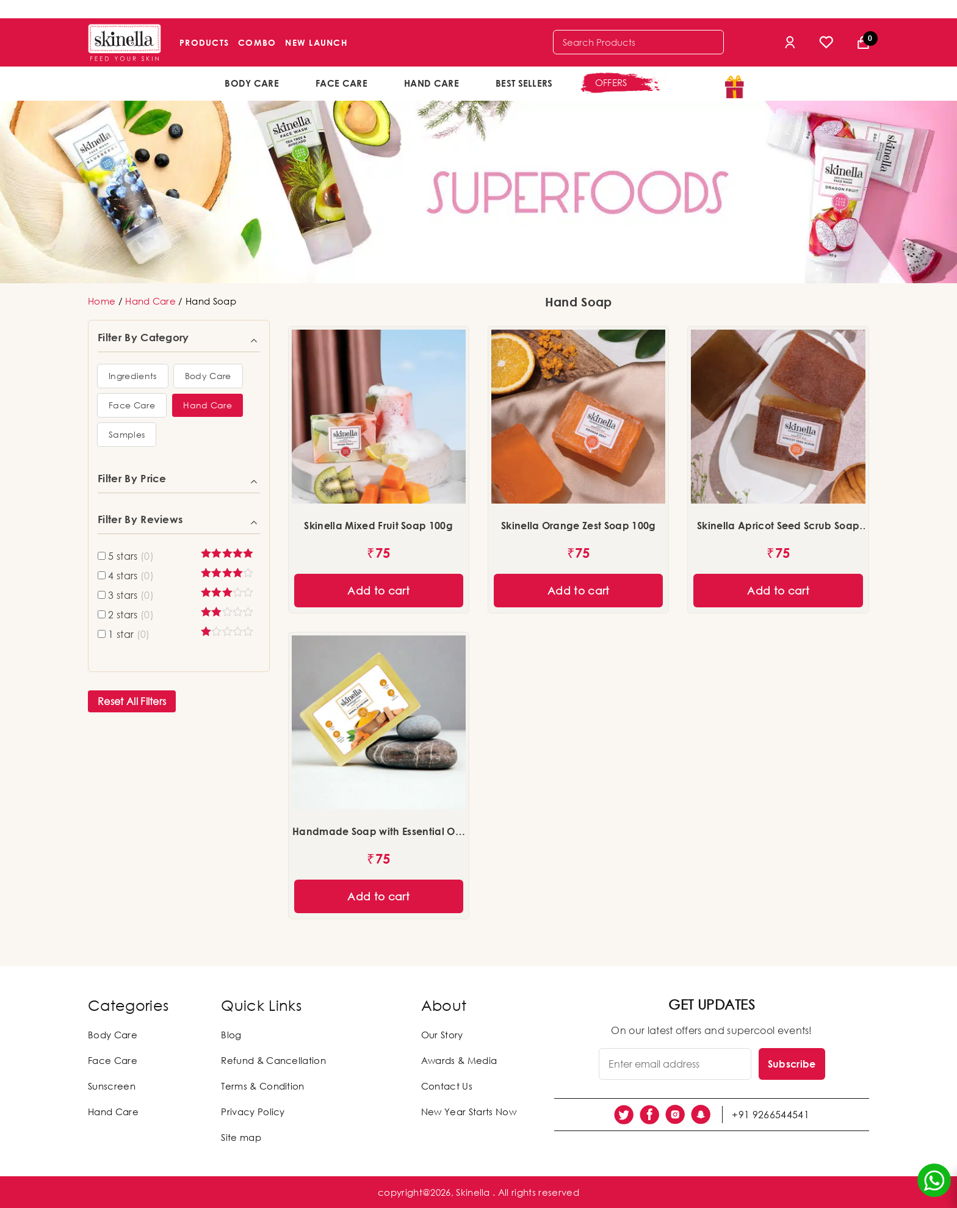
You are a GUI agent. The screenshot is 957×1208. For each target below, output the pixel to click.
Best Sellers (524, 83)
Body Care (252, 83)
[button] (133, 376)
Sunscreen (111, 1085)
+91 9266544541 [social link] (770, 1115)
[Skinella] (124, 42)
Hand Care (431, 83)
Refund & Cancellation (273, 1060)
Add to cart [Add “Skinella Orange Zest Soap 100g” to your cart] (578, 590)
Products (204, 42)
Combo (257, 42)
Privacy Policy (252, 1111)
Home (101, 300)
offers (611, 82)
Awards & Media (459, 1060)
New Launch (316, 42)
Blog (231, 1034)
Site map (241, 1137)
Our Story (442, 1034)
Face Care (341, 83)
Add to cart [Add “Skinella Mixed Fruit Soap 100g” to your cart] (378, 590)
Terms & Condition (262, 1085)
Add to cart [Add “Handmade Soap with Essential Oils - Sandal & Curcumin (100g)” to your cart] (378, 896)
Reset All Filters (132, 701)
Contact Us (446, 1085)
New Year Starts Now (468, 1111)
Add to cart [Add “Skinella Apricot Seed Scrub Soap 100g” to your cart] (778, 590)
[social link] (624, 1114)
